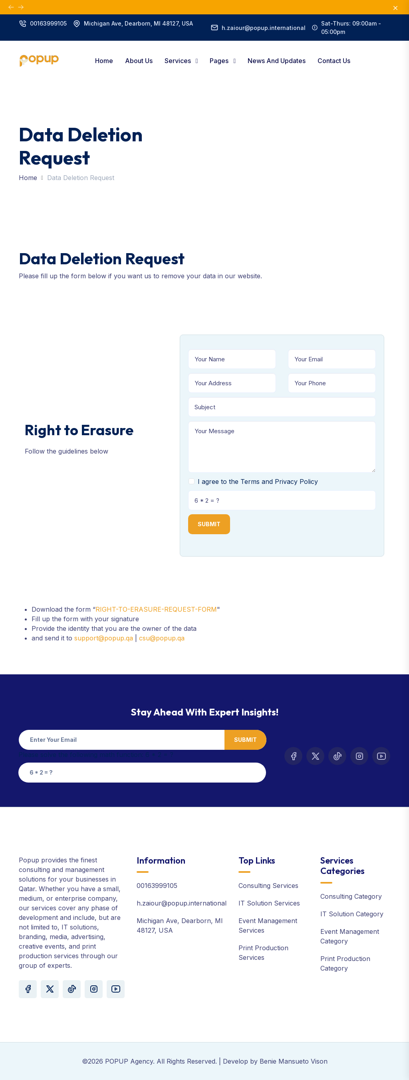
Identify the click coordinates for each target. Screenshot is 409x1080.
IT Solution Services (269, 903)
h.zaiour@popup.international (264, 27)
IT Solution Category (351, 914)
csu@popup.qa (162, 638)
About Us (139, 61)
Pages (220, 61)
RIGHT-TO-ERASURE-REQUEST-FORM (156, 609)
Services (179, 61)
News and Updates (277, 61)
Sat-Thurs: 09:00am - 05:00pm (351, 27)
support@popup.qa (103, 638)
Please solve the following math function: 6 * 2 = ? (95, 755)
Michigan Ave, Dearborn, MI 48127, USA (138, 23)
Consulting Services (268, 886)
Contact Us (334, 61)
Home (104, 61)
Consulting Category (351, 896)
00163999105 (48, 23)
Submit (209, 524)
